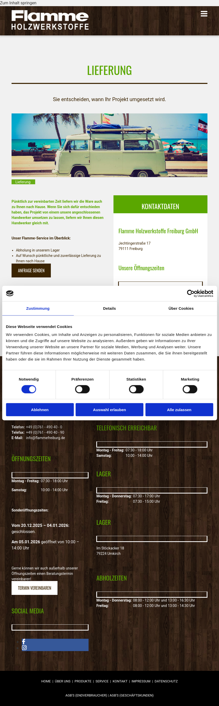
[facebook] (23, 642)
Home (46, 681)
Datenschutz (166, 681)
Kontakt (120, 681)
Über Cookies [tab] (181, 308)
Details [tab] (109, 308)
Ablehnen (40, 410)
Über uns (63, 681)
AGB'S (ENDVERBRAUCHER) (86, 695)
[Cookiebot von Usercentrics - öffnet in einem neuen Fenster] (190, 293)
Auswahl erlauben (109, 410)
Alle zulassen (179, 410)
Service (102, 681)
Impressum (140, 681)
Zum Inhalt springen (18, 3)
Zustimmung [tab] (38, 308)
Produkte (83, 681)
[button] (149, 14)
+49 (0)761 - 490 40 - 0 (44, 427)
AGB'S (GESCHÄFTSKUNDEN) (132, 695)
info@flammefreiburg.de (45, 438)
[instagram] (24, 648)
